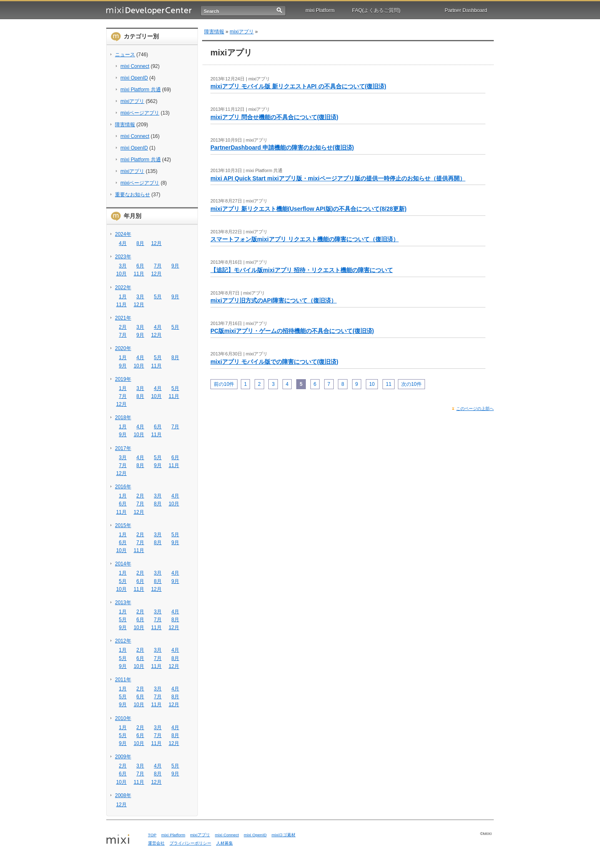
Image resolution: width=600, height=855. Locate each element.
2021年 (123, 318)
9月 (175, 266)
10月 (121, 274)
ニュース (125, 55)
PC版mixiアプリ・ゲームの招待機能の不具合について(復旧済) (292, 331)
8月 (140, 243)
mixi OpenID (134, 78)
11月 (139, 274)
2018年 (123, 417)
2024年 (123, 234)
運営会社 (156, 843)
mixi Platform (319, 10)
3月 (123, 266)
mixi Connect (134, 66)
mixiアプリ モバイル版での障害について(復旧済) (274, 361)
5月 (158, 297)
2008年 (123, 795)
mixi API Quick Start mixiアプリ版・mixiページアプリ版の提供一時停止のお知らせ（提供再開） (337, 178)
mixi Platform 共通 (140, 89)
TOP (152, 834)
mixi (124, 839)
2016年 (123, 487)
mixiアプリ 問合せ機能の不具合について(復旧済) (274, 117)
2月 (123, 327)
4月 (123, 243)
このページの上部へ (475, 408)
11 (388, 384)
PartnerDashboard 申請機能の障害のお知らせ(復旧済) (282, 147)
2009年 (123, 757)
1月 (123, 297)
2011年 (123, 679)
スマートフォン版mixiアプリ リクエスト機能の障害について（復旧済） (304, 239)
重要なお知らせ (132, 195)
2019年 (123, 379)
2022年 (123, 287)
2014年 (123, 564)
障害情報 (125, 125)
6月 (140, 266)
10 (372, 384)
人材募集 (224, 843)
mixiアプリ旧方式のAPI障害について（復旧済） (273, 300)
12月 (156, 243)
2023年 (123, 257)
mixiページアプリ (139, 113)
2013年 (123, 602)
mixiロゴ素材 (284, 834)
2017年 (123, 448)
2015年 (123, 525)
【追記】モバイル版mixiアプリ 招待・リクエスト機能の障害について (301, 270)
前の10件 (224, 384)
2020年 (123, 348)
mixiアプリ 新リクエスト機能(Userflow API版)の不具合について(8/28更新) (308, 208)
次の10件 (411, 384)
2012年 (123, 641)
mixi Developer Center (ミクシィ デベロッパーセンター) (149, 11)
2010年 (123, 718)
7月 (158, 266)
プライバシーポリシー (190, 843)
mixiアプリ (132, 101)
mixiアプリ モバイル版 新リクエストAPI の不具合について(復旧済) (298, 86)
